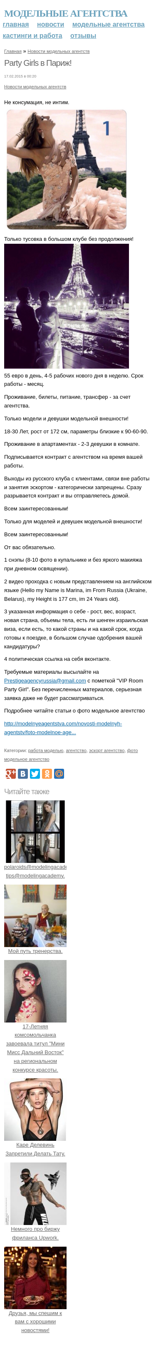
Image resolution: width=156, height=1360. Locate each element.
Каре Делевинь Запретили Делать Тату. (35, 1145)
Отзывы (83, 35)
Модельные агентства (65, 13)
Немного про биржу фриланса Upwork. (35, 1229)
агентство (76, 750)
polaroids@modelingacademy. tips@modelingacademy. (40, 867)
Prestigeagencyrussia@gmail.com (45, 681)
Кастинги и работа (32, 35)
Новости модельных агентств (58, 51)
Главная (16, 24)
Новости (50, 24)
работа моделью (46, 750)
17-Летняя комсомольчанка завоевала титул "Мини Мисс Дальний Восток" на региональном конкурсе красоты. (35, 1044)
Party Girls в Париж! (38, 63)
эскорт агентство (107, 750)
